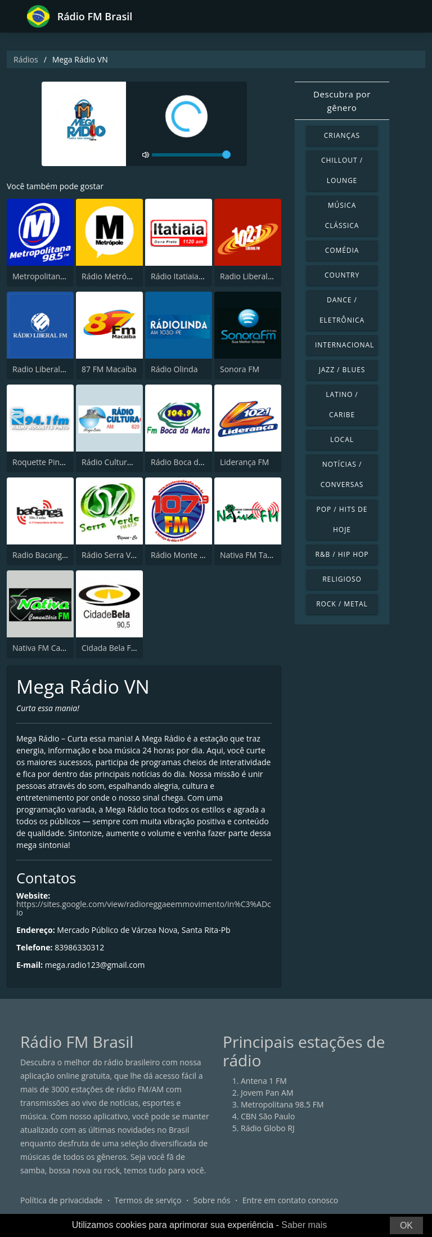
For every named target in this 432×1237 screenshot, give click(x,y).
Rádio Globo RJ (268, 1128)
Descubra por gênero (342, 100)
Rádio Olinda (174, 369)
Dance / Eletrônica (342, 310)
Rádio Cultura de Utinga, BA (132, 462)
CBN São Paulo (268, 1116)
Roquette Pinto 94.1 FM (55, 462)
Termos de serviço (148, 1200)
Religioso (342, 579)
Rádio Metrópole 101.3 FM (130, 276)
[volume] (191, 155)
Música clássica (342, 215)
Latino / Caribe (342, 404)
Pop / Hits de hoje (342, 519)
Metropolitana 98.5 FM (54, 276)
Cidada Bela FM (110, 647)
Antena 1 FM (264, 1080)
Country (342, 275)
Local (342, 439)
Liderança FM (244, 462)
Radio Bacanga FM (45, 555)
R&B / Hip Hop (342, 554)
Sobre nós (212, 1200)
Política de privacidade (61, 1200)
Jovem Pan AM (267, 1092)
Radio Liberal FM (250, 276)
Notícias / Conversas (342, 474)
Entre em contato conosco (290, 1200)
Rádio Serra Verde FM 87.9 (130, 555)
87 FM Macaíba (109, 369)
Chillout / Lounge (342, 170)
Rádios (26, 59)
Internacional (344, 345)
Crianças (342, 135)
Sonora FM (239, 369)
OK (406, 1225)
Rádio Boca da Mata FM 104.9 (205, 462)
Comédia (342, 250)
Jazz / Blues (342, 369)
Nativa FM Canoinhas (50, 647)
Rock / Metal (342, 604)
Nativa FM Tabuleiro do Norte (274, 555)
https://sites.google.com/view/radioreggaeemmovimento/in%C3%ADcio (143, 908)
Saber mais (304, 1225)
